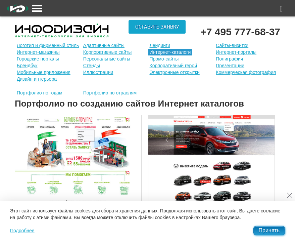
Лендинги (160, 45)
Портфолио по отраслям (110, 92)
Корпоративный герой (173, 65)
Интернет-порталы (236, 52)
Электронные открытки (175, 72)
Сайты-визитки (232, 45)
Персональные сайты (106, 59)
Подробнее (22, 230)
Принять (269, 230)
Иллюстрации (98, 72)
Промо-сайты (164, 59)
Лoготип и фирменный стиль (48, 45)
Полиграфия (229, 59)
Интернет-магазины (38, 52)
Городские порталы (38, 59)
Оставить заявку (157, 27)
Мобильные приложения (43, 72)
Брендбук (27, 65)
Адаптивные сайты (104, 45)
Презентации (230, 65)
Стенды (91, 65)
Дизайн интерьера (37, 79)
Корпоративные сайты (107, 52)
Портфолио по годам (39, 92)
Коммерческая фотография (246, 72)
